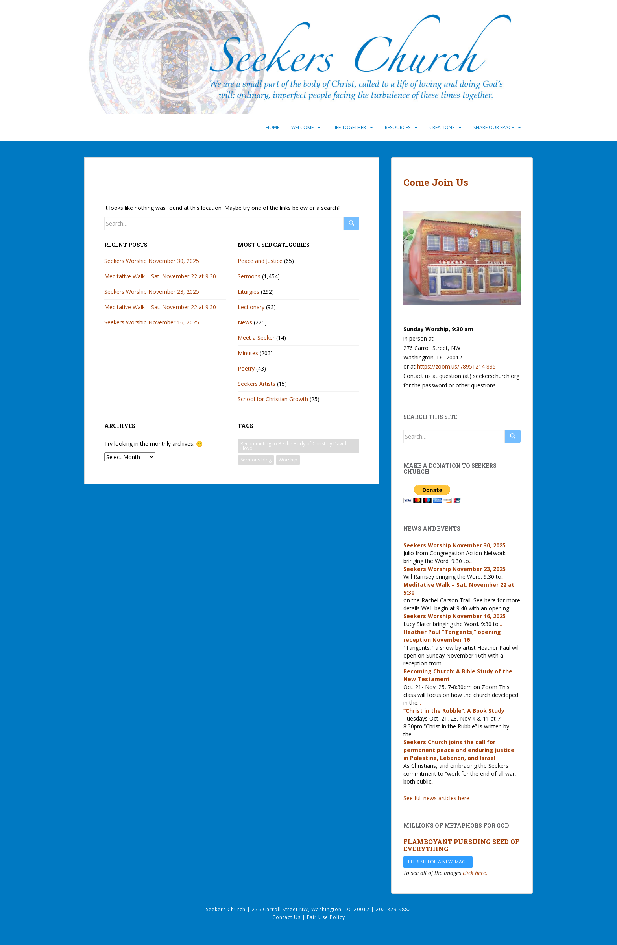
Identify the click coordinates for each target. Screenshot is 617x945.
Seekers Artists (256, 383)
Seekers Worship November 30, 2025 (151, 261)
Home (272, 127)
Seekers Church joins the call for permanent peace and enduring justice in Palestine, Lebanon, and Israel (458, 750)
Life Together (349, 127)
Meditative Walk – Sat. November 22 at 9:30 (160, 276)
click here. (475, 872)
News (245, 322)
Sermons (249, 276)
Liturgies (248, 291)
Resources (397, 127)
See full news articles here (436, 798)
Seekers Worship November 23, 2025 (151, 291)
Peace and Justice (260, 261)
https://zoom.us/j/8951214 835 (456, 366)
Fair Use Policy (326, 917)
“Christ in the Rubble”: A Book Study (453, 710)
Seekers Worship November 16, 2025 (151, 322)
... (471, 561)
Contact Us (287, 917)
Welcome (302, 127)
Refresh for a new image (438, 861)
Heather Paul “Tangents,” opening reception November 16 (452, 635)
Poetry (246, 368)
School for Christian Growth (273, 399)
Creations (441, 127)
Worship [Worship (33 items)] (288, 459)
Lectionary (251, 307)
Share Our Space (493, 127)
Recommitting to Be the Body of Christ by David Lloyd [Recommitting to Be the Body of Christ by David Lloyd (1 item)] (293, 446)
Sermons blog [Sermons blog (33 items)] (256, 459)
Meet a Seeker (256, 337)
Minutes (248, 353)
